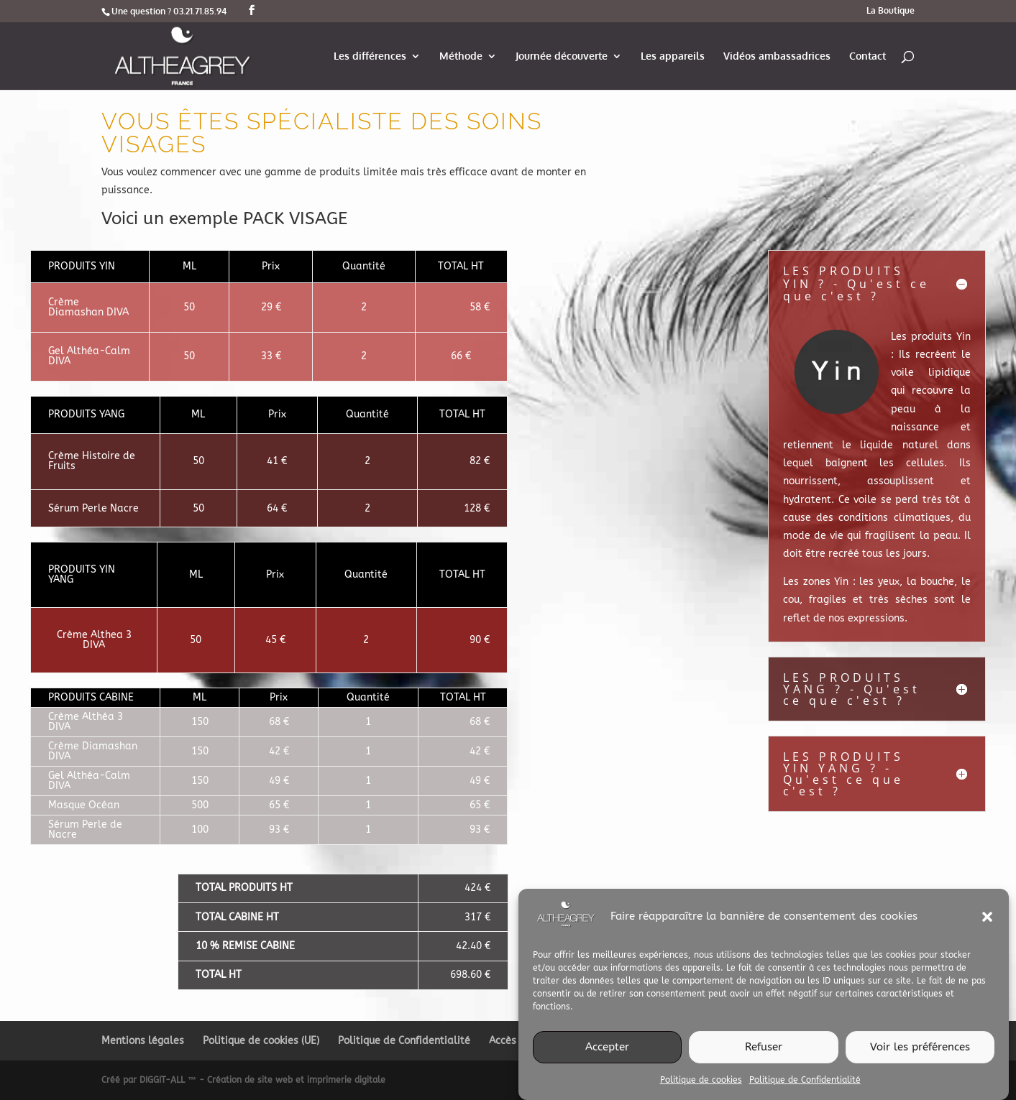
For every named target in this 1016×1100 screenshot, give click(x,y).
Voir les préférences (920, 1058)
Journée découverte (562, 56)
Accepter (607, 1058)
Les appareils (673, 56)
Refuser (763, 1058)
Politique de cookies (701, 1091)
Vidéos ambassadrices (776, 56)
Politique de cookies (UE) (261, 1041)
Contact (867, 56)
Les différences (370, 56)
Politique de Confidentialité (805, 1091)
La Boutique (890, 11)
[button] (987, 927)
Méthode (460, 56)
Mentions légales (142, 1041)
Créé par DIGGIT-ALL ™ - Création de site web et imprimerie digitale (243, 1080)
